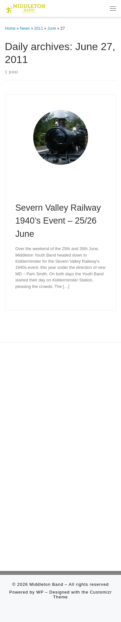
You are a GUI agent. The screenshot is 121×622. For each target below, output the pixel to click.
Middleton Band (46, 584)
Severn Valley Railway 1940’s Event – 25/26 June (58, 221)
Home (10, 28)
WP (40, 592)
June (51, 28)
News (25, 28)
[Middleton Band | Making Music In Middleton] (25, 7)
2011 (38, 28)
